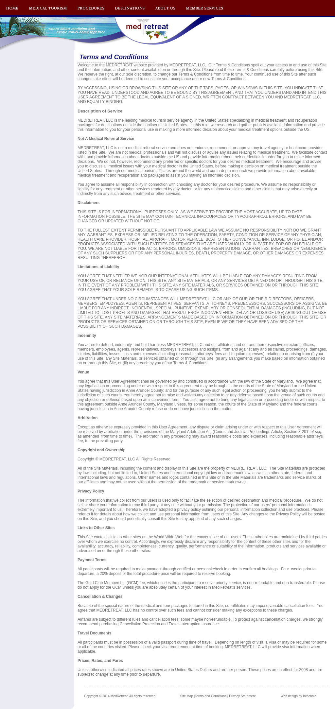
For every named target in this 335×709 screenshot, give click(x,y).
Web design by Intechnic (298, 696)
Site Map (186, 696)
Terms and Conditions (210, 696)
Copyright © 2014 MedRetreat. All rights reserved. (120, 696)
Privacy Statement (242, 696)
